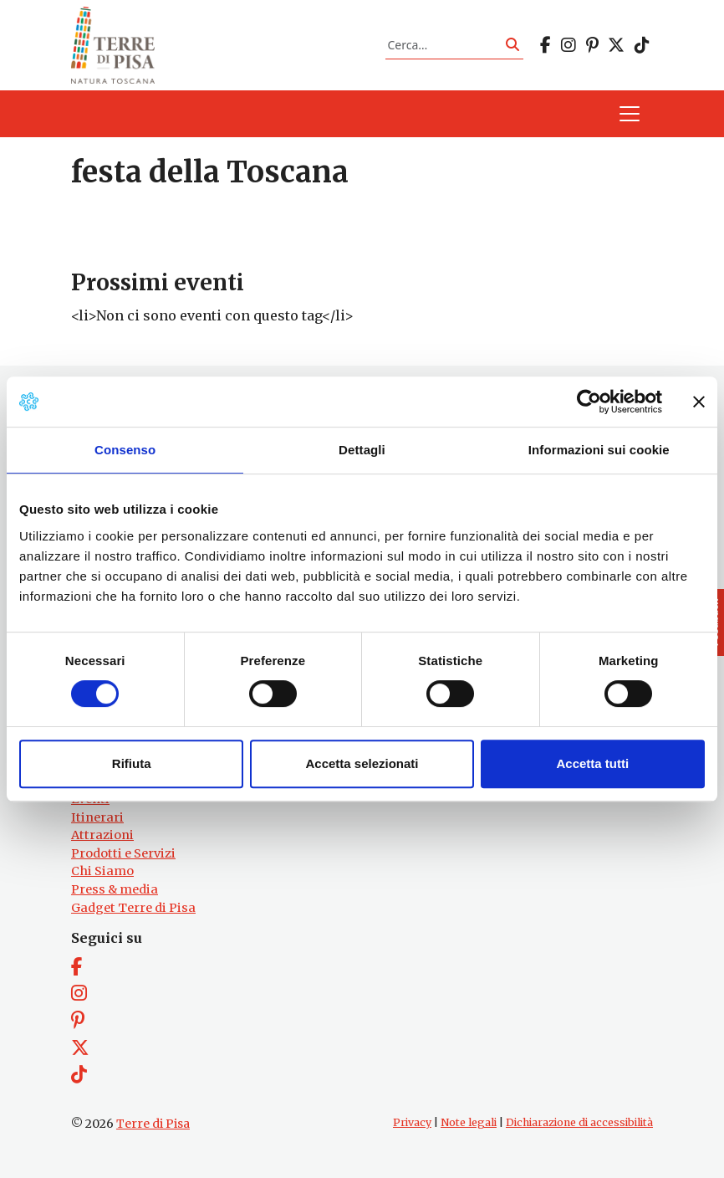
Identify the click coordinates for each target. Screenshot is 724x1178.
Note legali (469, 1122)
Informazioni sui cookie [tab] (599, 450)
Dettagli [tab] (362, 450)
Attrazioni (102, 835)
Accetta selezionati (361, 763)
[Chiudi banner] (699, 401)
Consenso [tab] (125, 450)
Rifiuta (131, 763)
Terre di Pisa (153, 1123)
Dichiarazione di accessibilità (579, 1122)
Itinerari (97, 817)
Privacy (412, 1122)
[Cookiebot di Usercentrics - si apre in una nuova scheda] (589, 401)
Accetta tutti (592, 763)
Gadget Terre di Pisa (133, 907)
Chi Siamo (102, 870)
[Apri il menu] (629, 114)
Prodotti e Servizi (123, 853)
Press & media (114, 889)
